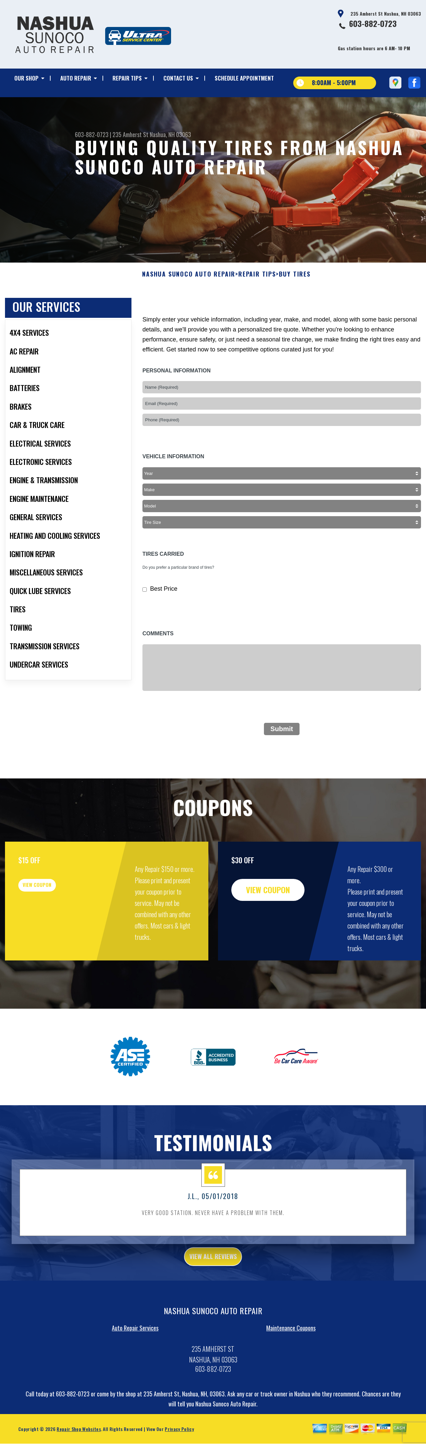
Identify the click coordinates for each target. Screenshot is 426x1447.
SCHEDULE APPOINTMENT (244, 78)
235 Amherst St (130, 134)
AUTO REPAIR (75, 78)
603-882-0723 (373, 23)
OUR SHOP (26, 78)
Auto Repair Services (135, 1357)
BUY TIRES (295, 300)
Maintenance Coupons (291, 1357)
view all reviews (213, 1284)
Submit (282, 754)
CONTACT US (178, 78)
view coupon (55, 916)
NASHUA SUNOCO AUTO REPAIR (188, 300)
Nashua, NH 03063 (170, 134)
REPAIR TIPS (127, 78)
